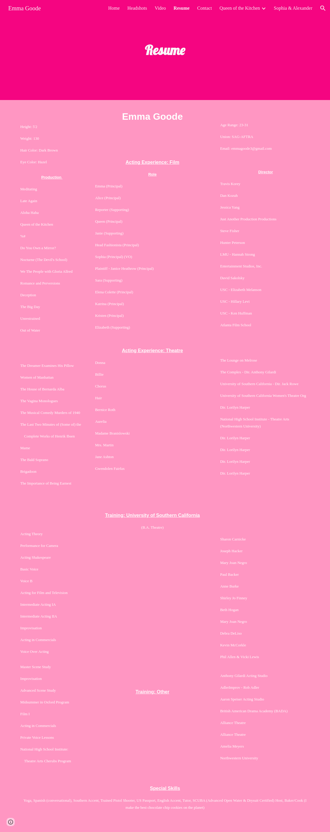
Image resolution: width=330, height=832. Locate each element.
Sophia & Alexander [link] (293, 8)
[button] (323, 8)
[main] (165, 50)
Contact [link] (204, 8)
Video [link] (160, 8)
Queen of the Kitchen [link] (240, 8)
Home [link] (114, 8)
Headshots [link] (137, 8)
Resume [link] (181, 8)
